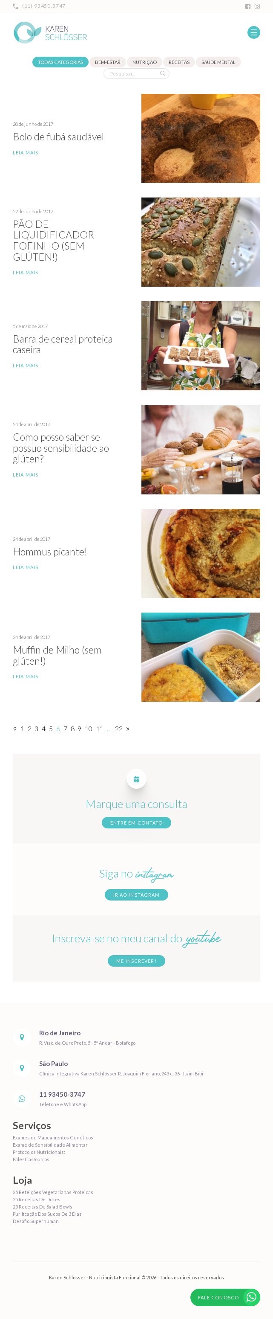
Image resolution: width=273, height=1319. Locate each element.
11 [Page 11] (99, 728)
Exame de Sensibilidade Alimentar (50, 1145)
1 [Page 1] (22, 728)
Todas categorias (60, 62)
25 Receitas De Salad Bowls (42, 1206)
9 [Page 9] (79, 728)
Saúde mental (218, 62)
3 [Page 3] (36, 728)
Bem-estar (108, 62)
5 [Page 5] (51, 728)
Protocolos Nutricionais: (39, 1152)
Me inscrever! (136, 961)
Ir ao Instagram (136, 895)
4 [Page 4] (44, 728)
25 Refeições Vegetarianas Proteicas (53, 1192)
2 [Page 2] (30, 728)
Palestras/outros (31, 1159)
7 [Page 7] (65, 728)
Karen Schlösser (50, 32)
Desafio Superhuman (36, 1221)
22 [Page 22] (119, 728)
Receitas (179, 62)
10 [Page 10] (88, 728)
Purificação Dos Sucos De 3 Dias (47, 1214)
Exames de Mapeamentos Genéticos (53, 1137)
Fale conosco (229, 1297)
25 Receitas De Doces (36, 1199)
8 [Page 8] (73, 728)
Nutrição (144, 62)
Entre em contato (136, 822)
